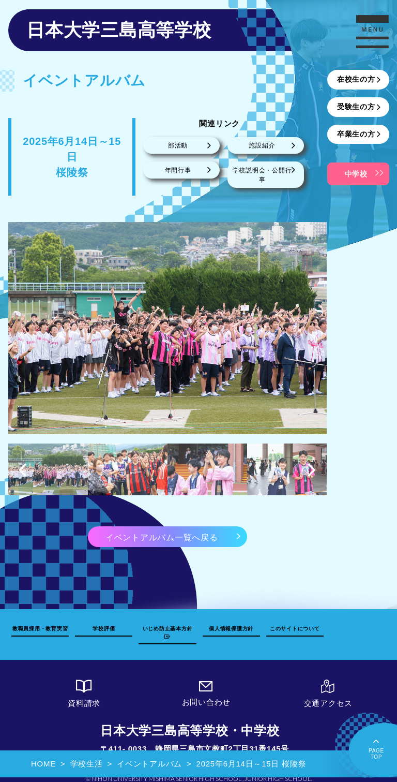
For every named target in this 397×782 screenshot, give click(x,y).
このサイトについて (295, 628)
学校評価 (104, 628)
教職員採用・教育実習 (40, 628)
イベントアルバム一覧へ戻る (161, 537)
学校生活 (86, 763)
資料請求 (84, 685)
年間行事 (178, 170)
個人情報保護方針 (231, 628)
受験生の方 (356, 106)
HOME (43, 763)
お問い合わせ (206, 685)
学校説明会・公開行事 (262, 175)
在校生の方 (356, 79)
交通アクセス (328, 685)
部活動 (178, 145)
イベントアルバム (149, 763)
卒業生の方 (356, 134)
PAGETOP (376, 747)
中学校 (356, 174)
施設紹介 (262, 145)
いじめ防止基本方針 (167, 628)
